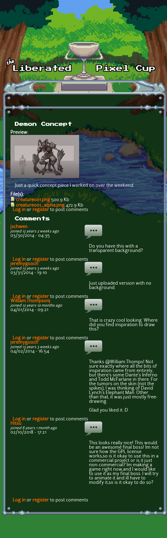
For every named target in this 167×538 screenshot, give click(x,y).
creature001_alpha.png (40, 205)
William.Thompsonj (30, 301)
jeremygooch (24, 264)
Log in (19, 210)
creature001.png (33, 200)
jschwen (18, 227)
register (40, 210)
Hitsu (15, 423)
